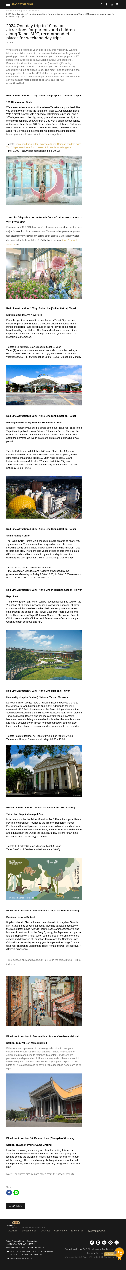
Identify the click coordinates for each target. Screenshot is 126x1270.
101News (32, 10)
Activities (12, 1230)
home (9, 10)
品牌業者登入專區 (96, 1230)
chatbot (114, 1253)
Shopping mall (29, 1230)
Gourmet (45, 1230)
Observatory (60, 1230)
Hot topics (20, 10)
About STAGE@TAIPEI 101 (77, 1248)
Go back (15, 1206)
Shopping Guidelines (102, 1248)
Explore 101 (77, 1230)
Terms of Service (95, 1253)
